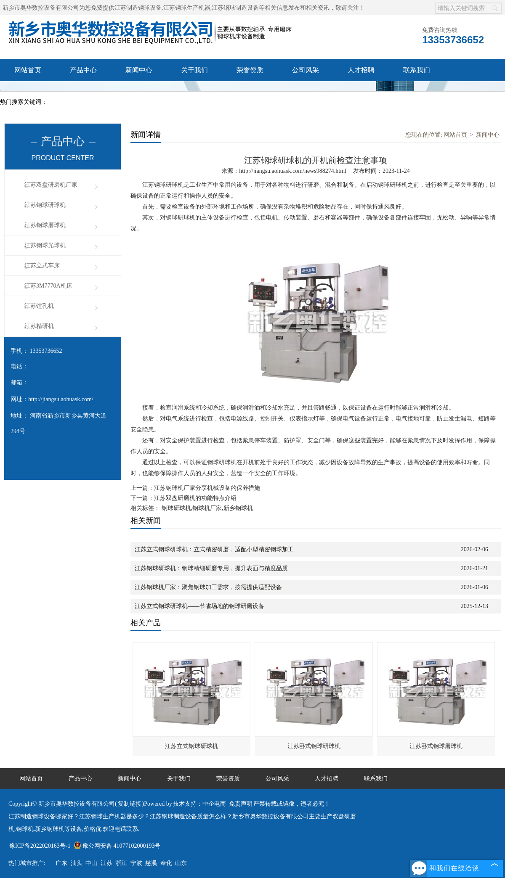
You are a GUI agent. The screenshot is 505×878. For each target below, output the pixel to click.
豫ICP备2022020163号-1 (39, 846)
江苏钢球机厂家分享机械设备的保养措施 (207, 488)
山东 (181, 863)
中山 (91, 863)
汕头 (76, 863)
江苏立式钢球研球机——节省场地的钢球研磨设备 (199, 606)
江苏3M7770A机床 (48, 286)
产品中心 (83, 70)
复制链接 (129, 804)
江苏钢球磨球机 (45, 225)
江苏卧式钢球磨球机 (435, 746)
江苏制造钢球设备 (138, 8)
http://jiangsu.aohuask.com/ (60, 399)
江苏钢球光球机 (45, 245)
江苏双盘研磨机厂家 (50, 185)
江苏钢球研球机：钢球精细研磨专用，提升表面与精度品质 (211, 568)
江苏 (106, 863)
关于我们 (194, 70)
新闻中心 (138, 70)
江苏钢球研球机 (45, 205)
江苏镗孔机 (39, 306)
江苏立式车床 (42, 265)
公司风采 (305, 70)
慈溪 (151, 863)
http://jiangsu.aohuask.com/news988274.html (292, 171)
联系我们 (416, 70)
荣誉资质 (250, 70)
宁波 (136, 863)
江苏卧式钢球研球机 (313, 746)
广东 (61, 863)
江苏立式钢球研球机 (191, 746)
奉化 (166, 863)
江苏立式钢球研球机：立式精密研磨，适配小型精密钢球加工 (214, 549)
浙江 (121, 863)
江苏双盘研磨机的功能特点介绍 (195, 498)
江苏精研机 (39, 326)
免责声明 (240, 804)
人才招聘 (361, 70)
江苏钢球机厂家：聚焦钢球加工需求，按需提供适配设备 (208, 587)
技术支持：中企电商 (199, 804)
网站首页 (27, 70)
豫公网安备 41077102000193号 (117, 846)
